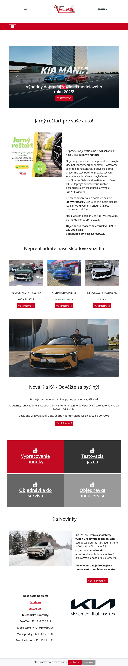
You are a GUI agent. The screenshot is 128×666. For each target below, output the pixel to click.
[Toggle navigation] (12, 26)
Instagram (35, 608)
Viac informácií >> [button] (97, 580)
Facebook (35, 602)
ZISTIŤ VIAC (64, 98)
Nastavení (89, 662)
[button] (17, 77)
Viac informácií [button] (25, 305)
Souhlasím (74, 662)
